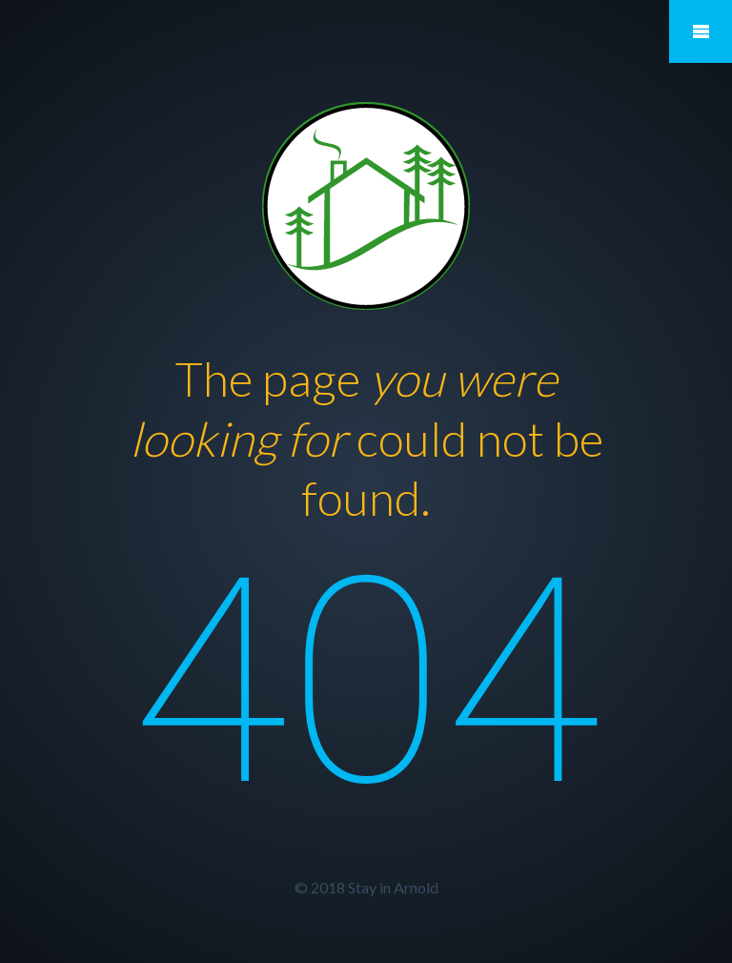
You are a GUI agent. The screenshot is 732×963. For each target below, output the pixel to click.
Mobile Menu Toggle (700, 31)
